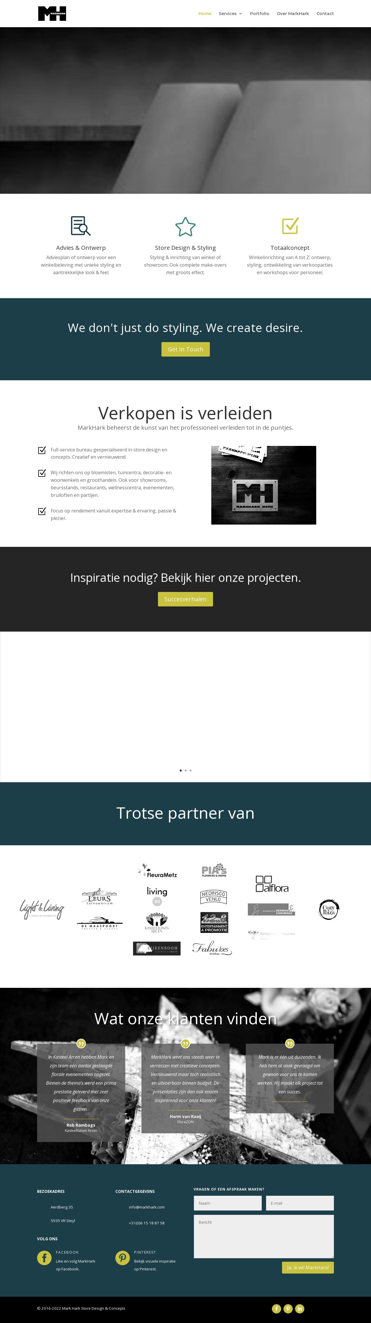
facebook (67, 1252)
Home (205, 14)
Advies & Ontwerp (81, 248)
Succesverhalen (185, 599)
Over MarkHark (293, 14)
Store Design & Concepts (185, 90)
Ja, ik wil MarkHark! (308, 1267)
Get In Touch (185, 349)
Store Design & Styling (185, 248)
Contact (325, 14)
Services (228, 14)
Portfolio (259, 14)
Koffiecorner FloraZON (230, 690)
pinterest (145, 1252)
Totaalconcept (290, 248)
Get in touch (186, 149)
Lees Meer (213, 755)
